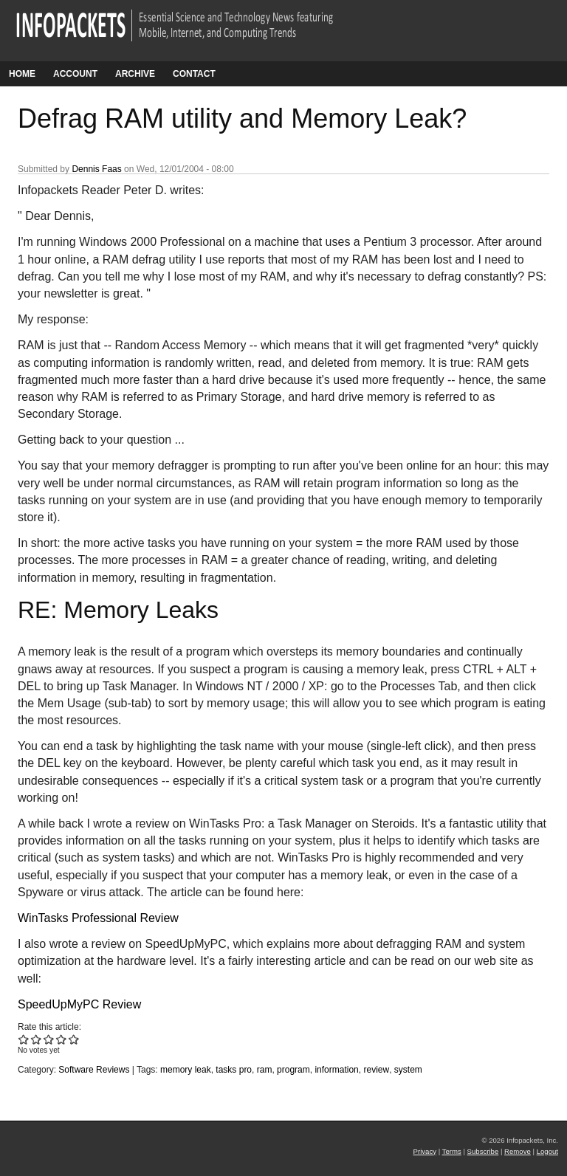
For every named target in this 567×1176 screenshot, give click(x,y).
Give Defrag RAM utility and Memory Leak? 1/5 (24, 1039)
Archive (135, 74)
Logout (547, 1151)
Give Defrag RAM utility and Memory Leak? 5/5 (74, 1039)
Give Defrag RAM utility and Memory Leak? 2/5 (36, 1039)
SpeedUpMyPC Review (79, 1004)
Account (75, 74)
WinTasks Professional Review (98, 918)
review (376, 1070)
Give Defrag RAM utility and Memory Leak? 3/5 (49, 1039)
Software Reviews (93, 1070)
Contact (194, 74)
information (336, 1070)
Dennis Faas (96, 169)
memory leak (185, 1070)
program (293, 1070)
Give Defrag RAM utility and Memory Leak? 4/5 (61, 1039)
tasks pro (234, 1070)
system (408, 1070)
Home (22, 74)
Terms (451, 1151)
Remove (517, 1151)
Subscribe (483, 1151)
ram (264, 1070)
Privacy (424, 1151)
